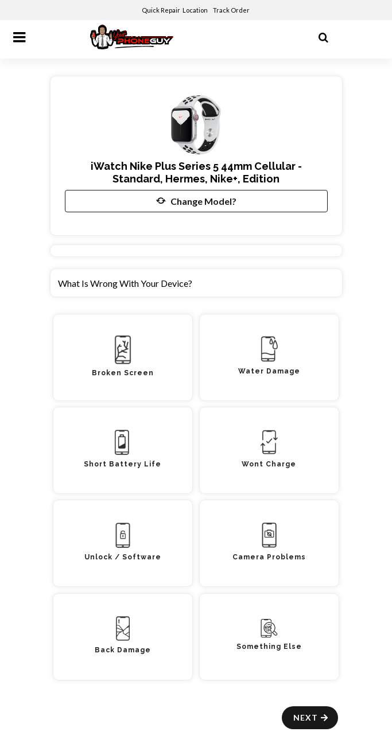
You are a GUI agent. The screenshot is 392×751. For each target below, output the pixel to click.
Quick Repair (161, 10)
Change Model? (196, 201)
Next (311, 717)
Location (196, 10)
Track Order (232, 10)
